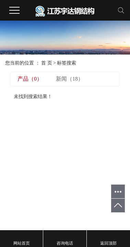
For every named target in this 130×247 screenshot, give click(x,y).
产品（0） (29, 79)
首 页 (46, 63)
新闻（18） (69, 79)
